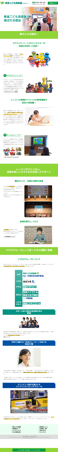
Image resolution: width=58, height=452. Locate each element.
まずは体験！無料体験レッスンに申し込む (29, 450)
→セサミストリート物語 (10, 92)
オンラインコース (16, 430)
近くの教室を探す (16, 432)
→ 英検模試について (9, 236)
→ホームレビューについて (11, 157)
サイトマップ (42, 432)
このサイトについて (26, 436)
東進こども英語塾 (16, 427)
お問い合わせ (42, 430)
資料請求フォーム (43, 427)
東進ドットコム (6, 337)
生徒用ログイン (53, 3)
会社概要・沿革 (43, 428)
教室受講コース (16, 428)
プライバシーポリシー (33, 436)
